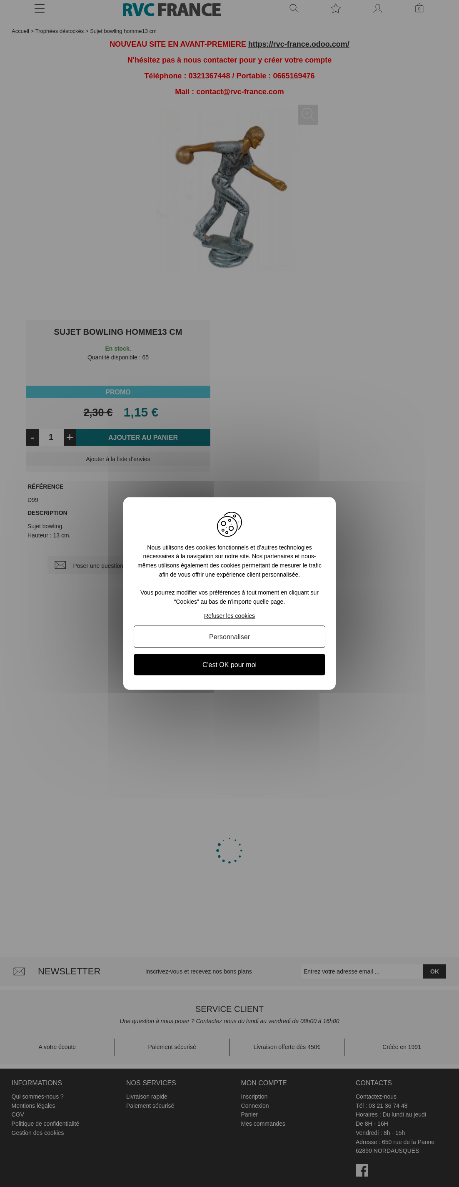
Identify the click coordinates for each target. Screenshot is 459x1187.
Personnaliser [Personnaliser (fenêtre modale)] (229, 636)
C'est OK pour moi (229, 664)
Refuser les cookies (229, 615)
